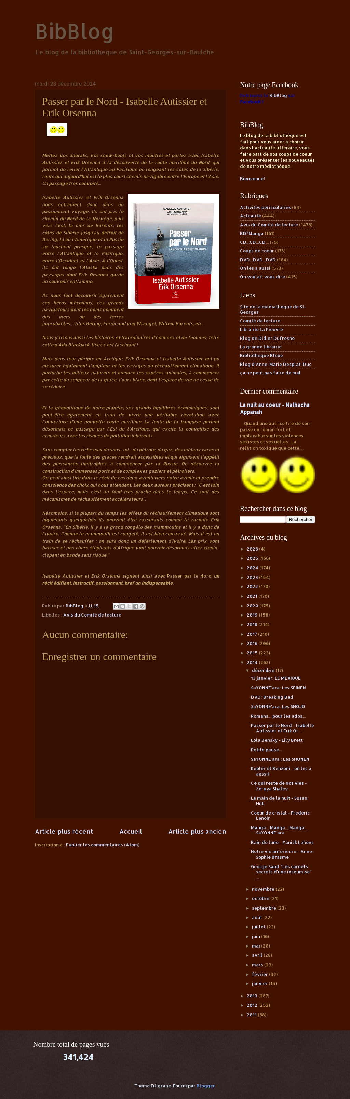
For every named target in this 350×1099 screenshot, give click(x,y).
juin (256, 936)
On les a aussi (255, 268)
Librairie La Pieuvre (261, 329)
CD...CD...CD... (254, 242)
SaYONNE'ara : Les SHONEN (280, 759)
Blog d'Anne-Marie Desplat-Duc (275, 364)
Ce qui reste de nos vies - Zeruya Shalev (279, 785)
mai (256, 946)
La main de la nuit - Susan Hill (279, 800)
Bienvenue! (252, 178)
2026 (253, 549)
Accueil (130, 831)
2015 (253, 653)
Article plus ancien (197, 831)
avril (258, 955)
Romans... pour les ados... (278, 716)
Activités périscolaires (265, 207)
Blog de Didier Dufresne (267, 338)
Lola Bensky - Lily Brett (277, 740)
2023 (253, 577)
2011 (252, 1014)
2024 (253, 567)
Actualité (250, 216)
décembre (263, 670)
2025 (253, 558)
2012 (252, 1005)
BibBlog (75, 31)
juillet (259, 926)
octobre (261, 898)
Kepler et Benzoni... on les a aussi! (281, 771)
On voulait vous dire (262, 276)
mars (258, 964)
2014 (253, 662)
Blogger (206, 1085)
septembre (264, 908)
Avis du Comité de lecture (92, 615)
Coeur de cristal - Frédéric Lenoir (280, 815)
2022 (253, 586)
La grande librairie (261, 346)
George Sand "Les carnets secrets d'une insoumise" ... (281, 872)
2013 (252, 995)
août (257, 917)
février (260, 974)
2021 (252, 596)
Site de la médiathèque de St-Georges (273, 309)
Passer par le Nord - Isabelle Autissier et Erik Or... (282, 728)
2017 (252, 634)
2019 (253, 615)
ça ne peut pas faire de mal (270, 372)
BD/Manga (252, 233)
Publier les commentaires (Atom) (102, 844)
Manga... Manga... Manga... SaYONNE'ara (279, 830)
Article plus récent (64, 831)
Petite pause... (266, 749)
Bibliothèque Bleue (261, 355)
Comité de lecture (260, 320)
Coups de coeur (257, 250)
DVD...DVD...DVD (258, 259)
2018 (252, 624)
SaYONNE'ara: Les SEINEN (278, 687)
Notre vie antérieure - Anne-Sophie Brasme (282, 854)
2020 (253, 605)
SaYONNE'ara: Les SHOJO (278, 706)
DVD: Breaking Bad (272, 697)
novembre (263, 889)
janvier (260, 983)
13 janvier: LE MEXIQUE (276, 678)
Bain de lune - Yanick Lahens (282, 842)
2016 (252, 643)
